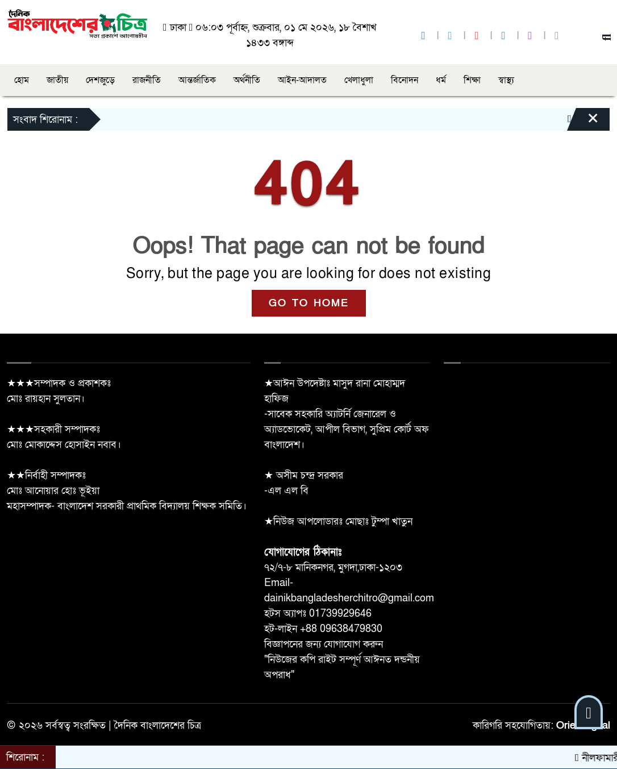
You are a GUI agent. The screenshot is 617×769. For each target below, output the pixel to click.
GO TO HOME (309, 303)
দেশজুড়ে (100, 80)
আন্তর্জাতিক (197, 80)
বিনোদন (404, 80)
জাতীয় (57, 80)
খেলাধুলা (358, 80)
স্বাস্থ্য (506, 80)
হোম (21, 80)
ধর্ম (441, 80)
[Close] (583, 122)
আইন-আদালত (302, 80)
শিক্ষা (472, 80)
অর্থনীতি (247, 80)
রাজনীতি (146, 80)
